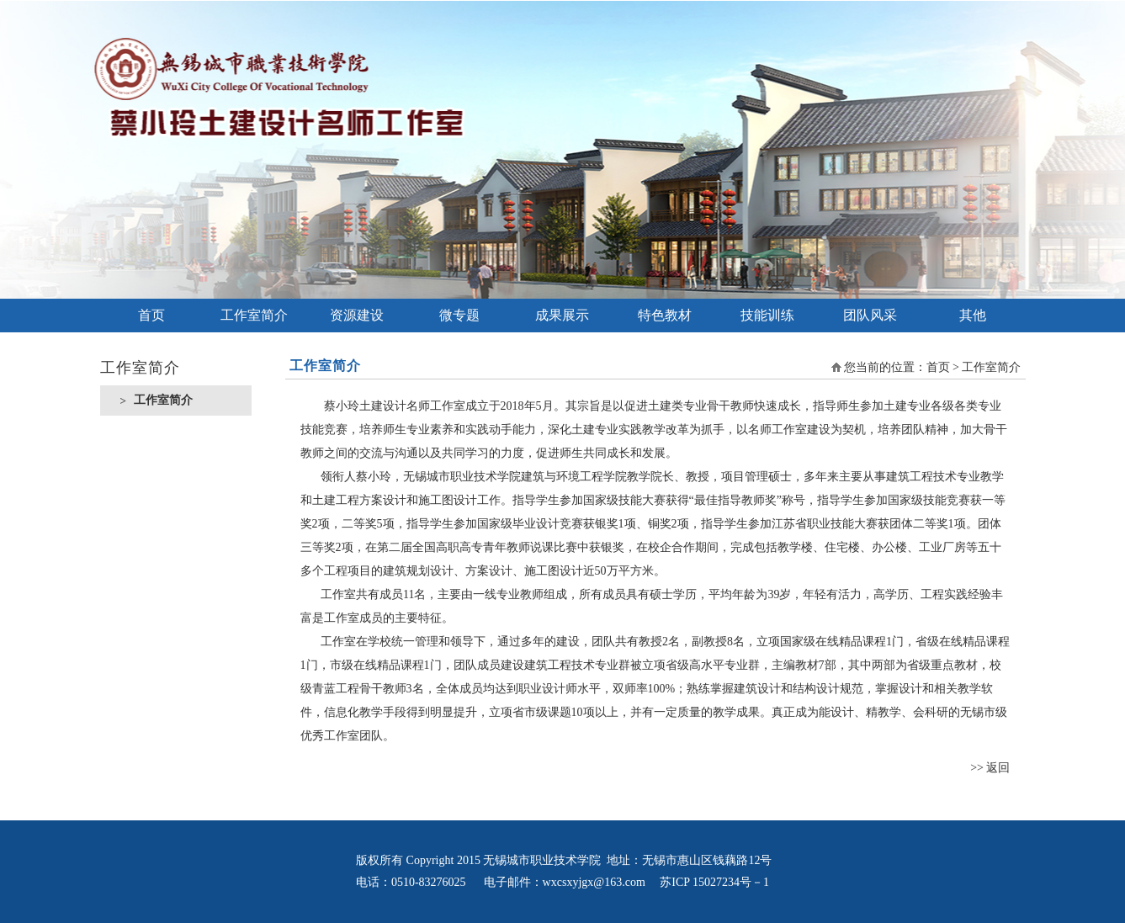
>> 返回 (990, 767)
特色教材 (665, 315)
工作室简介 (254, 315)
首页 (151, 315)
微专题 (459, 315)
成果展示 (562, 315)
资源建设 (357, 315)
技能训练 (767, 315)
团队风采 (870, 315)
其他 (972, 315)
